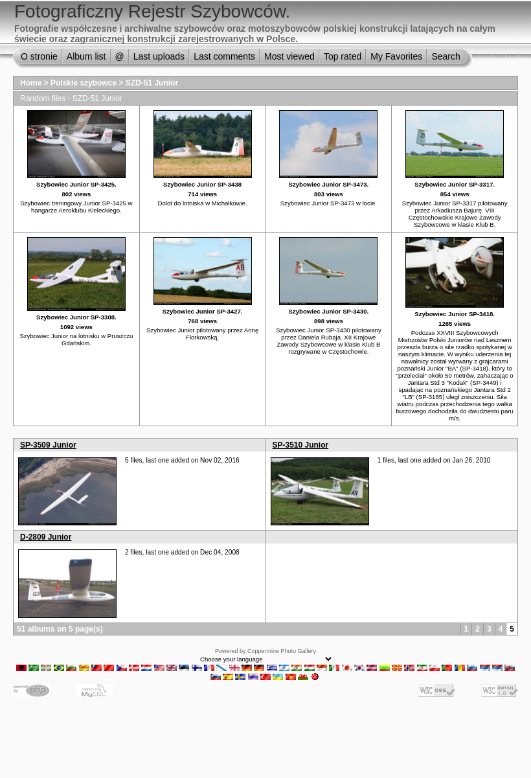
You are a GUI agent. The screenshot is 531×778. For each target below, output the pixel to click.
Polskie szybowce (84, 82)
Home (30, 82)
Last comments (224, 56)
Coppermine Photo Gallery (281, 651)
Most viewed (289, 56)
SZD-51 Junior (152, 82)
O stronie (39, 56)
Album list (86, 56)
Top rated (342, 56)
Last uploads (159, 56)
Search (445, 56)
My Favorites (396, 56)
